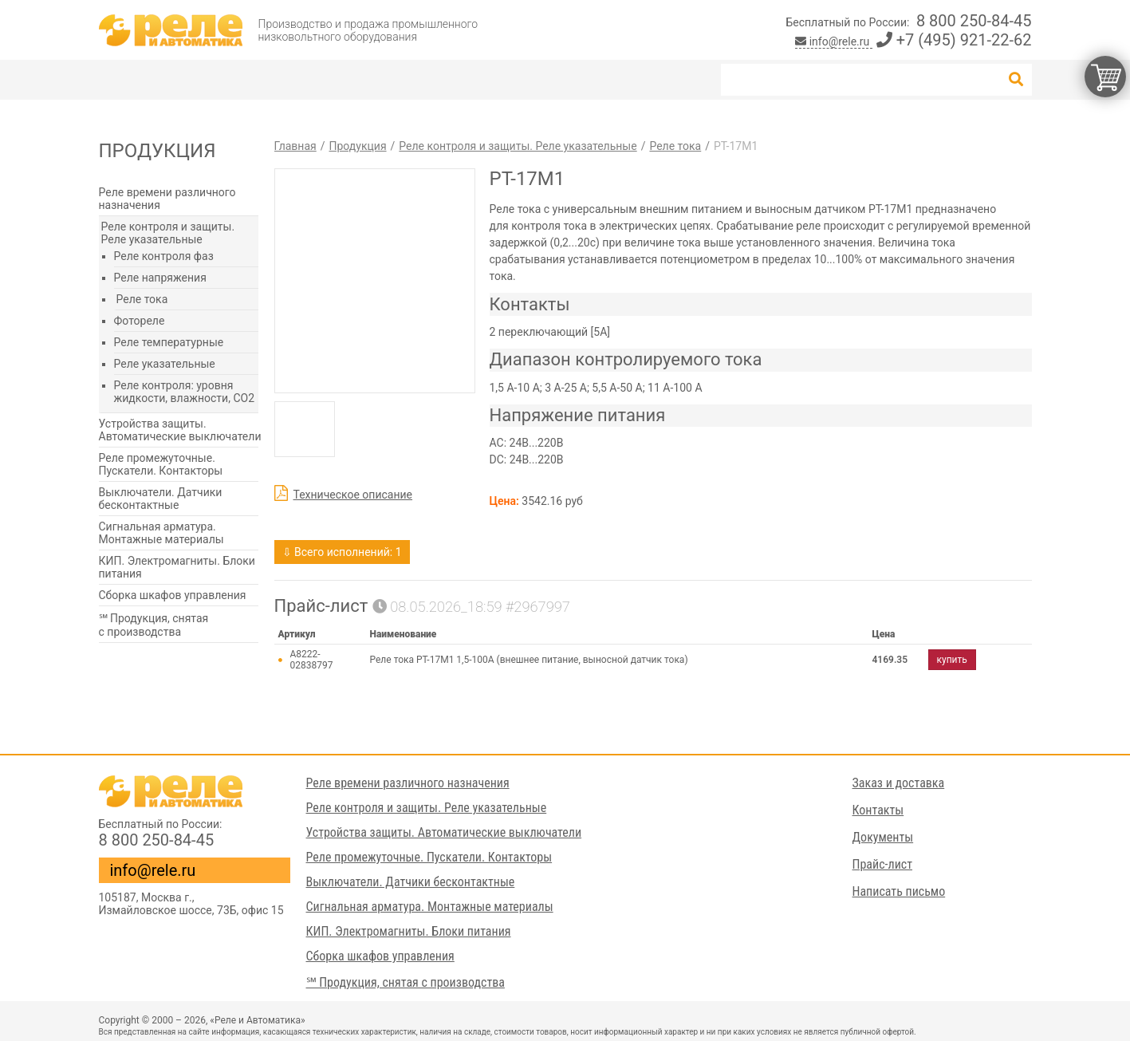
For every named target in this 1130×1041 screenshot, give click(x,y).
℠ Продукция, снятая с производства (154, 625)
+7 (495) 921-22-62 (954, 39)
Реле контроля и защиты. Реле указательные (168, 233)
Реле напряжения (160, 277)
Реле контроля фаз (164, 256)
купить (952, 659)
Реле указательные (164, 363)
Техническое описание (353, 494)
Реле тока (142, 299)
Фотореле (139, 320)
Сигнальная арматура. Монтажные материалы (161, 533)
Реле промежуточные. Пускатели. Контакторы (161, 464)
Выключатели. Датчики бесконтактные (160, 498)
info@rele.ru (833, 41)
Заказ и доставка (898, 783)
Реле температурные (169, 342)
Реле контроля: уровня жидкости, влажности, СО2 (184, 391)
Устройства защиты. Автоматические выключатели (180, 430)
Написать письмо (899, 891)
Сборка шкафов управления (172, 595)
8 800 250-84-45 (974, 20)
